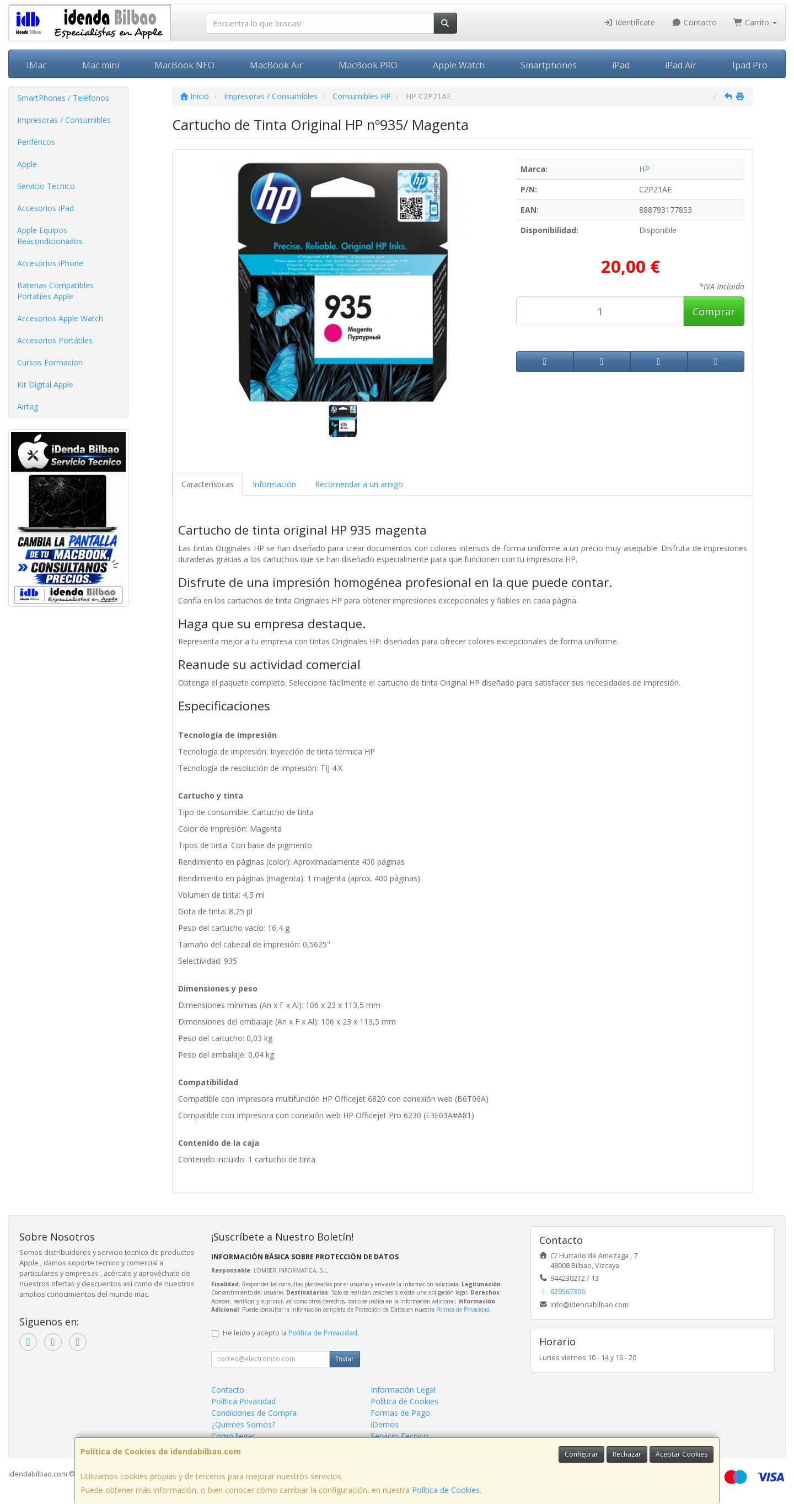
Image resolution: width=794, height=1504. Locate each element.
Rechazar (627, 1454)
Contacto (694, 22)
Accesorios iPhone (50, 263)
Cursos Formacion (50, 362)
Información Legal (403, 1389)
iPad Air (680, 65)
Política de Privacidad (463, 1309)
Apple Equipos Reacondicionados (50, 235)
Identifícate (630, 22)
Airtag (27, 406)
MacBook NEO (184, 65)
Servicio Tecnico (46, 186)
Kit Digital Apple (45, 384)
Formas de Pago (400, 1413)
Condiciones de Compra (254, 1413)
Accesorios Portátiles (55, 340)
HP (644, 169)
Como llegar (233, 1436)
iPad (621, 65)
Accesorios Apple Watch (60, 318)
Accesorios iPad (45, 208)
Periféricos (36, 142)
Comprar (714, 311)
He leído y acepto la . (291, 1333)
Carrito (755, 22)
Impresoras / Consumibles (64, 120)
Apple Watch (459, 65)
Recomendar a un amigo (359, 484)
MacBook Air (276, 65)
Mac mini (100, 65)
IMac (36, 65)
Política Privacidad (243, 1401)
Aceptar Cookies (681, 1454)
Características (207, 484)
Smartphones (549, 65)
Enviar (344, 1358)
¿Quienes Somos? (243, 1424)
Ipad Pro (750, 65)
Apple (27, 164)
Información (274, 484)
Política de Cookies (446, 1490)
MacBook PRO (368, 65)
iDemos (385, 1424)
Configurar (581, 1454)
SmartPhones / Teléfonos (63, 98)
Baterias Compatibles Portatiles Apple (55, 290)
